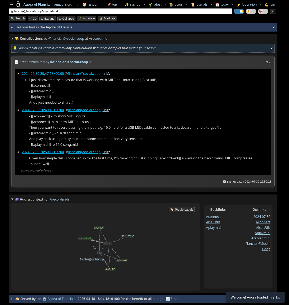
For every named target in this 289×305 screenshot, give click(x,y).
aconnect (213, 216)
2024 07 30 (261, 216)
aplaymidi (214, 227)
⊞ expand (48, 18)
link (105, 73)
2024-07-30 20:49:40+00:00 (43, 110)
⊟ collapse (66, 18)
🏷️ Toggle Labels (181, 209)
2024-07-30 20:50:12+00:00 (43, 152)
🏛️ (44, 298)
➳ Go (33, 18)
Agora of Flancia (60, 298)
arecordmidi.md (32, 62)
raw (268, 62)
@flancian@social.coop (66, 38)
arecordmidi (260, 238)
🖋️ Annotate (86, 18)
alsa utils (213, 222)
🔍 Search (18, 18)
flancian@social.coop (84, 73)
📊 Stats (172, 298)
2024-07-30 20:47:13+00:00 (43, 73)
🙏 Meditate (107, 18)
